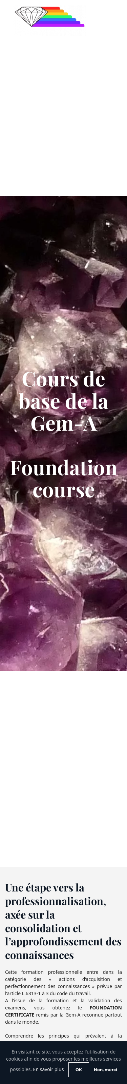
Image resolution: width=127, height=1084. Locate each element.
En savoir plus (48, 1069)
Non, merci (105, 1069)
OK (79, 1069)
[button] (108, 20)
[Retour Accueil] (50, 20)
